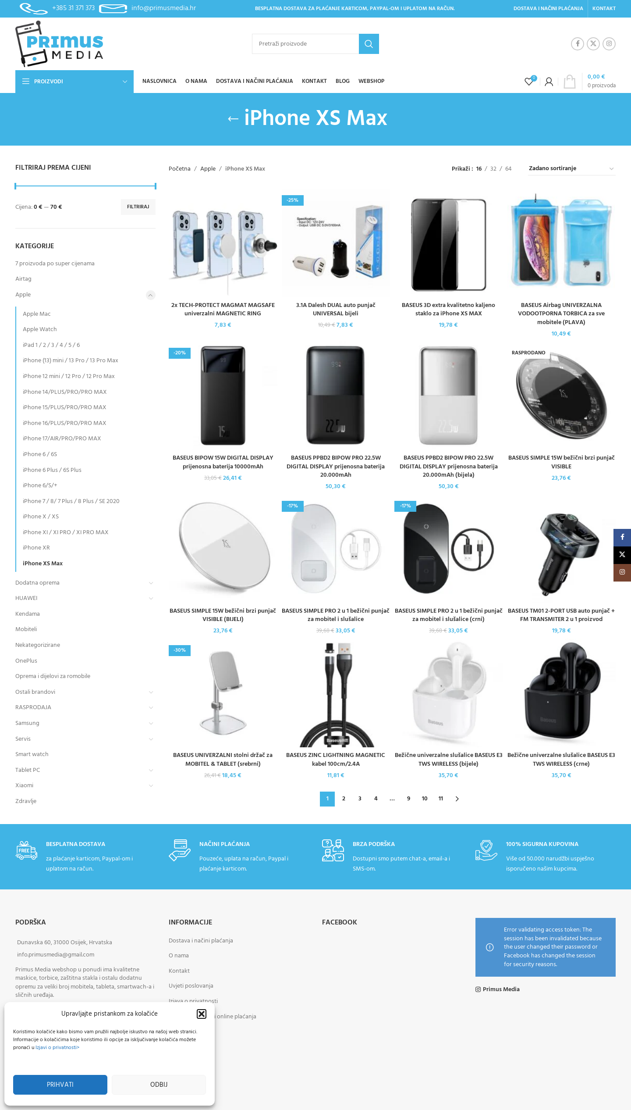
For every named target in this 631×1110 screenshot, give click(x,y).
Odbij (158, 1085)
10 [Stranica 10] (425, 799)
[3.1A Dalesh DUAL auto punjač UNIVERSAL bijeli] (336, 243)
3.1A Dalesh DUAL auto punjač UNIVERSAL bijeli (336, 309)
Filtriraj (138, 207)
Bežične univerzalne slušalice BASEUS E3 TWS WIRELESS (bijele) (449, 759)
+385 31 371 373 (73, 8)
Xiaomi (24, 786)
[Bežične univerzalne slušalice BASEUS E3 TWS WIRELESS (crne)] (561, 693)
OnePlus (26, 661)
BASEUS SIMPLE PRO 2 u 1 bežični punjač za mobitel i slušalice (336, 615)
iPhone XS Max (43, 564)
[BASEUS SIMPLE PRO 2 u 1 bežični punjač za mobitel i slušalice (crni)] (448, 548)
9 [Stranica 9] (408, 799)
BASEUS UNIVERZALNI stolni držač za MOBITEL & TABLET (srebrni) (223, 759)
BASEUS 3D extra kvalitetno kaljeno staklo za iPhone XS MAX (448, 309)
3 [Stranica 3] (360, 799)
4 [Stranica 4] (376, 799)
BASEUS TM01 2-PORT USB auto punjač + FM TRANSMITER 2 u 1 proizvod (561, 615)
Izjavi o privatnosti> (57, 1047)
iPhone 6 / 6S (40, 455)
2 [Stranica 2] (343, 799)
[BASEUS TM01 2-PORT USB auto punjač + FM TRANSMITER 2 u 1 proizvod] (561, 548)
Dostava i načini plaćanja (201, 941)
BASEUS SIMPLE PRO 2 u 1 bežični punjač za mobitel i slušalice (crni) (449, 615)
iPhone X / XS (41, 517)
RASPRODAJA (33, 708)
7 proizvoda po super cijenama (55, 264)
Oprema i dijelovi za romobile (52, 676)
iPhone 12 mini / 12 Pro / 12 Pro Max (69, 376)
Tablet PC (27, 770)
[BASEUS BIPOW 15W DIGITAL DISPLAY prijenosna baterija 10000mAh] (223, 395)
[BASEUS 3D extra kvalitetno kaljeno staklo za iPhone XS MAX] (448, 243)
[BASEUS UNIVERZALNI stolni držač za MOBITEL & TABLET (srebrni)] (223, 693)
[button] (201, 1014)
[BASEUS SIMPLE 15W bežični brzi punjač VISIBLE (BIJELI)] (223, 548)
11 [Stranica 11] (441, 799)
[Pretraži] (315, 44)
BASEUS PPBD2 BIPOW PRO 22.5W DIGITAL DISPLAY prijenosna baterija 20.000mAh (336, 466)
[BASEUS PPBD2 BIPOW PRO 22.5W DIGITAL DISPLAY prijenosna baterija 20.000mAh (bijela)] (448, 395)
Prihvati (60, 1085)
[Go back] (233, 119)
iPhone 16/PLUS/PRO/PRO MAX (64, 423)
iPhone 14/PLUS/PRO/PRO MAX (65, 392)
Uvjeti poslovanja (191, 986)
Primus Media (501, 989)
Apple (23, 295)
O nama (179, 956)
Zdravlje (25, 801)
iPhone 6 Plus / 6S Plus (52, 470)
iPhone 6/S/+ (40, 486)
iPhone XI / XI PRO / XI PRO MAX (66, 533)
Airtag (23, 279)
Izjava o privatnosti (193, 1001)
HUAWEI (26, 598)
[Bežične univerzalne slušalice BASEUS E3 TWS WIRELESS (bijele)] (448, 693)
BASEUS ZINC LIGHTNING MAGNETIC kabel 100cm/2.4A (335, 759)
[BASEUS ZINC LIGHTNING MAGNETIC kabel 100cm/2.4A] (336, 693)
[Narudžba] (572, 169)
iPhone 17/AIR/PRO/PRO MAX (62, 439)
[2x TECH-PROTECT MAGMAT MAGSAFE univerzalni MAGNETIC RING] (223, 243)
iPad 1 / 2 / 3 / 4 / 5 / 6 (51, 345)
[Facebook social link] (577, 43)
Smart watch (32, 755)
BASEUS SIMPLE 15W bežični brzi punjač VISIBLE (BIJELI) (223, 615)
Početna (180, 169)
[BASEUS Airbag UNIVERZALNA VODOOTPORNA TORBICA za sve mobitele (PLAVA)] (561, 243)
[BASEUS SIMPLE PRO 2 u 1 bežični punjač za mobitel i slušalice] (336, 548)
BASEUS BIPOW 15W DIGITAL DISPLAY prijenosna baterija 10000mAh (223, 462)
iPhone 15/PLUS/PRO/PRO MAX (64, 408)
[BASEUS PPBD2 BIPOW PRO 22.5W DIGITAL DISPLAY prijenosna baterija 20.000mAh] (336, 395)
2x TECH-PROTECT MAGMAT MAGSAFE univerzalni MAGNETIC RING (223, 309)
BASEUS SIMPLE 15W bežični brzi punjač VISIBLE (561, 462)
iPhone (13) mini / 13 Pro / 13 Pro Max (70, 361)
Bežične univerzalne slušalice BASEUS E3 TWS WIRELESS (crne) (561, 759)
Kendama (27, 614)
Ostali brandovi (35, 692)
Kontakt (179, 971)
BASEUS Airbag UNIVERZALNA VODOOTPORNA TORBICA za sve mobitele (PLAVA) (561, 314)
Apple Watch (40, 330)
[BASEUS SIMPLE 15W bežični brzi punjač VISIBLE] (561, 395)
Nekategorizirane (37, 645)
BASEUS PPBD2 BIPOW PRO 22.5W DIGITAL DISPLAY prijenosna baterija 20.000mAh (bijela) (449, 466)
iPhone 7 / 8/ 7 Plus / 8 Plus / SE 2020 (71, 501)
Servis (23, 739)
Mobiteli (26, 630)
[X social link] (593, 43)
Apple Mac (37, 314)
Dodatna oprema (37, 583)
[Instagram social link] (609, 43)
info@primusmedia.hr (163, 8)
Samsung (27, 723)
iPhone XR (36, 548)
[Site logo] (59, 44)
